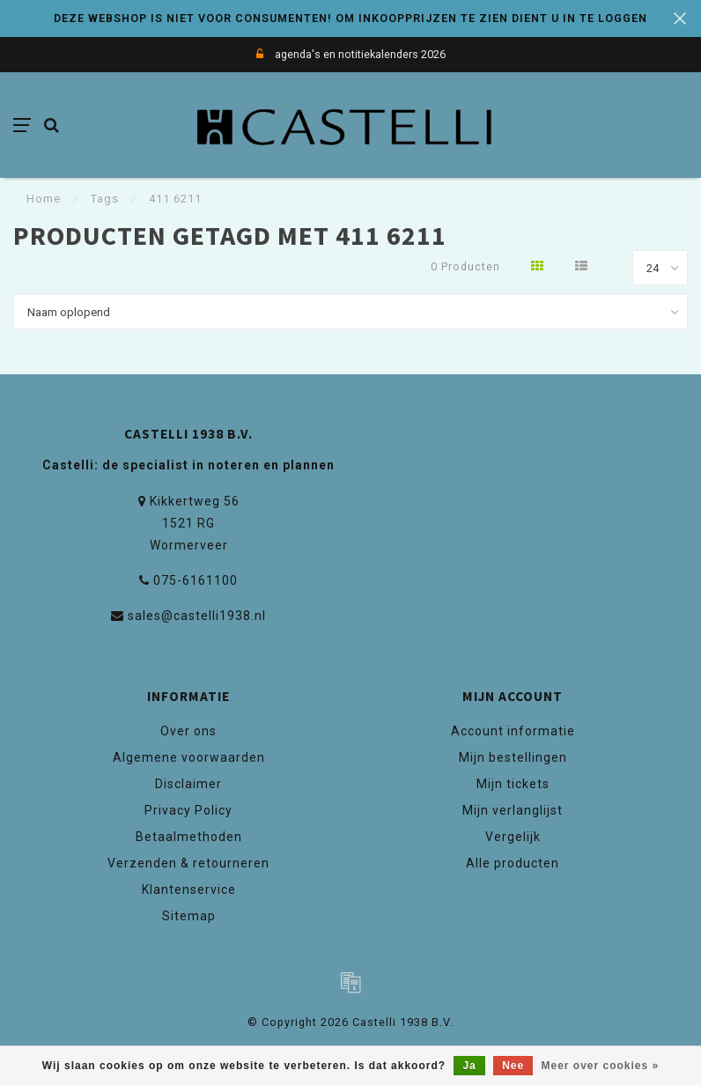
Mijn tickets (513, 784)
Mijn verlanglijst (512, 810)
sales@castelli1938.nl (197, 616)
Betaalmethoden (189, 837)
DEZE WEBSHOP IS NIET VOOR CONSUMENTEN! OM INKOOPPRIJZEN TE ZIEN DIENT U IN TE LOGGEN (350, 18)
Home (43, 198)
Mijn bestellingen (513, 757)
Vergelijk (513, 837)
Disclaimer (188, 784)
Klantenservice (189, 889)
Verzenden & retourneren (188, 863)
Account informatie (513, 731)
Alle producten (512, 863)
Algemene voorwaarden (189, 757)
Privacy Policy (188, 810)
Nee (513, 1065)
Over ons (188, 731)
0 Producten (465, 266)
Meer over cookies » (601, 1065)
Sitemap (189, 916)
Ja (469, 1065)
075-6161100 (195, 580)
